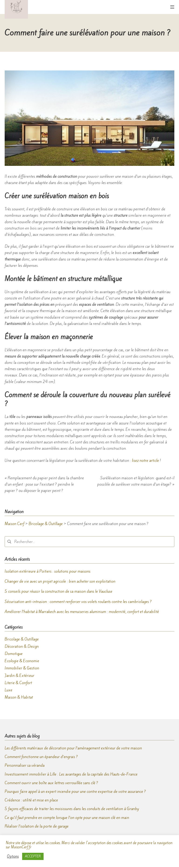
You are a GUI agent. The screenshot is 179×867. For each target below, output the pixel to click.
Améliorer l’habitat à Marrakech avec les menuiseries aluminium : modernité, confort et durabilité (82, 611)
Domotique (14, 653)
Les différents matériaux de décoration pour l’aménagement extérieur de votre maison (73, 748)
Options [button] (13, 856)
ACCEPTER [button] (33, 856)
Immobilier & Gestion (22, 668)
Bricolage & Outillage (22, 639)
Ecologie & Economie (22, 661)
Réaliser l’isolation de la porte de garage (37, 826)
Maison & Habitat (19, 697)
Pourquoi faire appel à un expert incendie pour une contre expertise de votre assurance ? (75, 791)
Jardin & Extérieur (19, 675)
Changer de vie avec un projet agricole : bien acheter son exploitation (60, 581)
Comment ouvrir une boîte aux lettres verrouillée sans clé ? (51, 783)
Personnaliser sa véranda (25, 765)
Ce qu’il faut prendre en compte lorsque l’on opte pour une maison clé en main (67, 817)
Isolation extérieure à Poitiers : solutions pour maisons (47, 571)
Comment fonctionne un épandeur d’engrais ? (41, 756)
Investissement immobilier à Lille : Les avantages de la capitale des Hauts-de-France (71, 774)
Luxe (8, 690)
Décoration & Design (22, 646)
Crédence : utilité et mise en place (31, 800)
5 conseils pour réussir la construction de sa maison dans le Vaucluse (58, 591)
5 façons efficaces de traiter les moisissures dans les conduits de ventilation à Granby (72, 808)
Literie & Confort (18, 683)
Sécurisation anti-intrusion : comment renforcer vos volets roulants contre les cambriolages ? (78, 601)
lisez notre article (145, 460)
